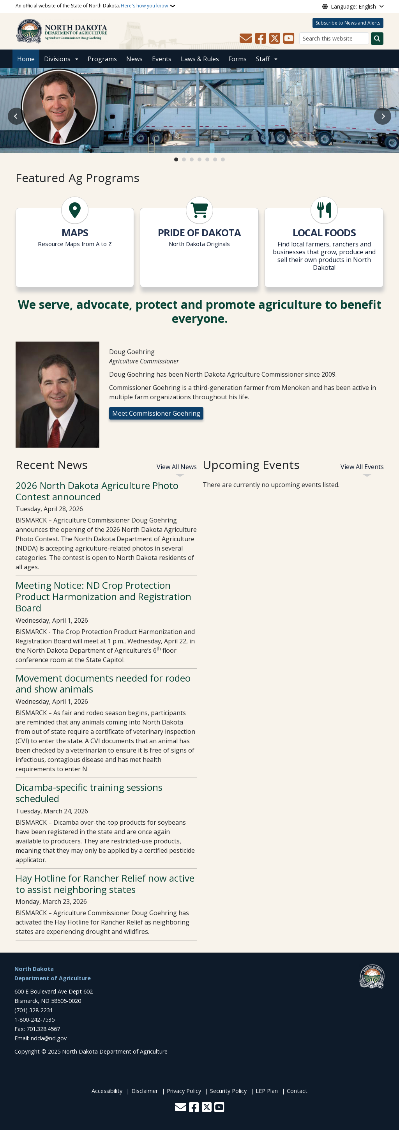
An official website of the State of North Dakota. (92, 5)
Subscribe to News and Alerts (348, 22)
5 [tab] (207, 159)
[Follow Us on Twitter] (274, 38)
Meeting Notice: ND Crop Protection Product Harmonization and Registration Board (103, 596)
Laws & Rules (200, 59)
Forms (237, 59)
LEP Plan (267, 1091)
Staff (263, 59)
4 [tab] (199, 159)
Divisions (57, 59)
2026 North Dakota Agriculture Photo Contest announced (97, 491)
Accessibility (107, 1091)
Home (26, 59)
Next (382, 116)
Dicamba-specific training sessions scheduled (89, 793)
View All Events (362, 466)
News (134, 59)
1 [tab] (176, 159)
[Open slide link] (199, 110)
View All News (177, 466)
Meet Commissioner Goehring (156, 413)
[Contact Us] (246, 38)
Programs (102, 59)
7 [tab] (223, 159)
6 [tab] (215, 159)
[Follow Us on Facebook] (260, 38)
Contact (297, 1091)
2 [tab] (184, 159)
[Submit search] (377, 38)
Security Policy (228, 1091)
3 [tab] (192, 159)
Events (161, 59)
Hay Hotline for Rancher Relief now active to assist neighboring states (105, 883)
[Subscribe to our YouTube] (288, 38)
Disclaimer (144, 1091)
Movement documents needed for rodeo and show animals (103, 683)
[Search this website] (334, 38)
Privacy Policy (184, 1091)
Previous (16, 116)
